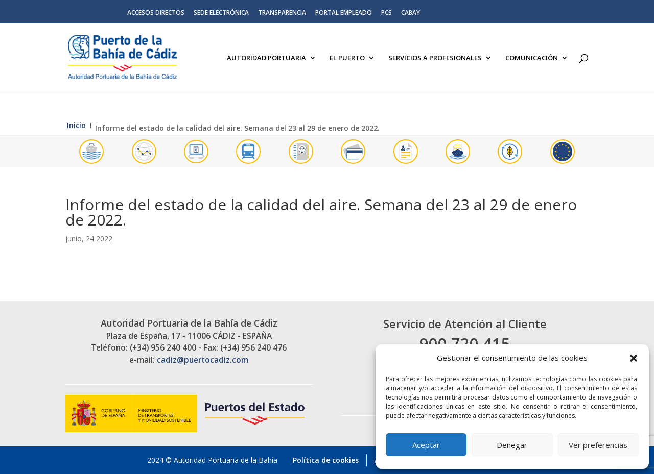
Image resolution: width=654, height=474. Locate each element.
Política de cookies (326, 460)
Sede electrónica (221, 13)
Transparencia (282, 13)
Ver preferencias (598, 445)
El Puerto (347, 58)
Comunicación (531, 58)
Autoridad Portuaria (266, 58)
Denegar (512, 445)
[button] (633, 358)
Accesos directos (155, 13)
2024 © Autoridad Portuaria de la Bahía (212, 460)
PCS (386, 13)
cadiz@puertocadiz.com (202, 360)
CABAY (410, 13)
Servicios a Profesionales (435, 58)
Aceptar (426, 445)
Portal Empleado (343, 13)
